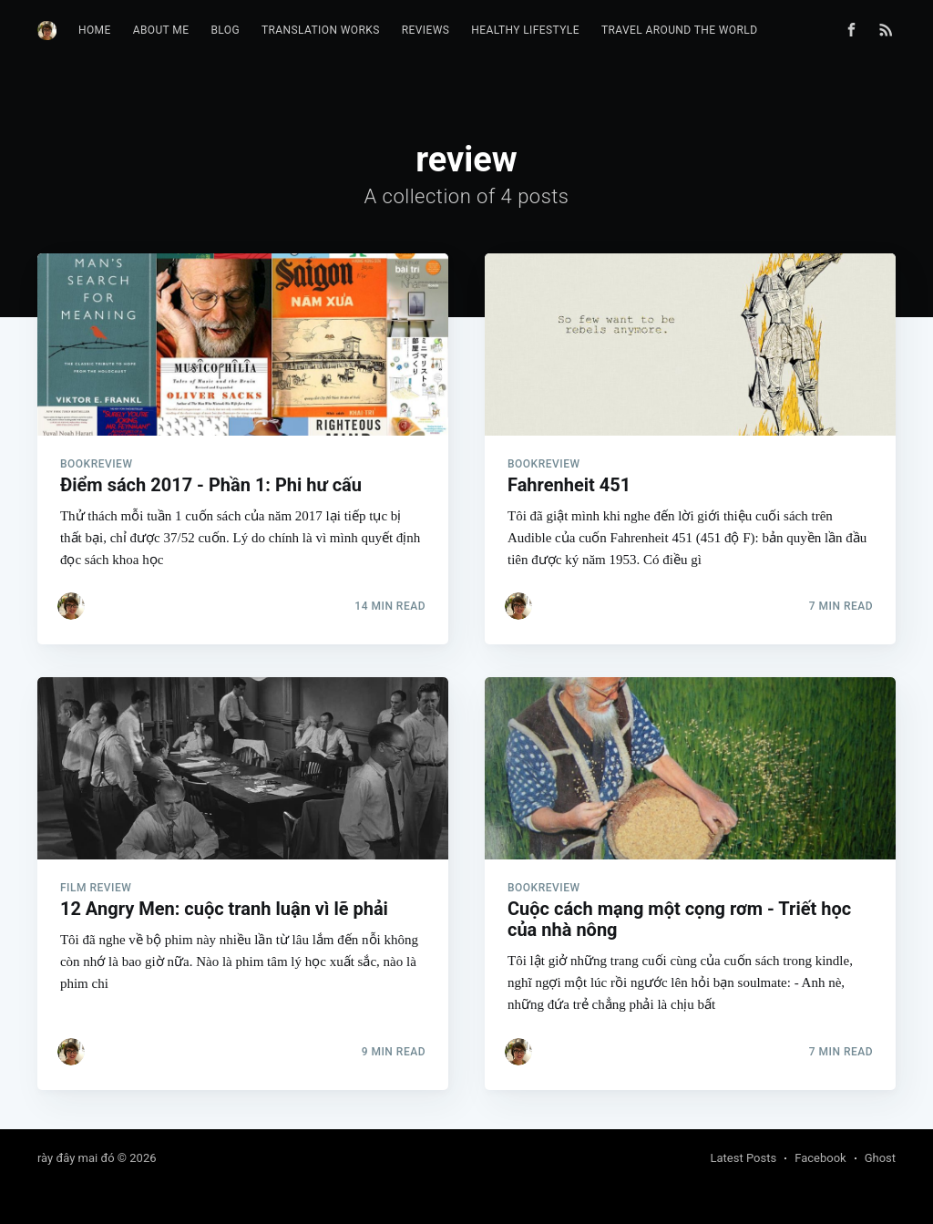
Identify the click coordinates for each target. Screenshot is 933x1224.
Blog (225, 30)
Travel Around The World (679, 30)
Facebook (820, 1158)
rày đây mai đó (76, 1158)
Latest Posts (744, 1158)
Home (94, 30)
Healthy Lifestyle (525, 30)
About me (161, 30)
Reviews (426, 30)
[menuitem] (94, 30)
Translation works (320, 30)
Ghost (880, 1158)
